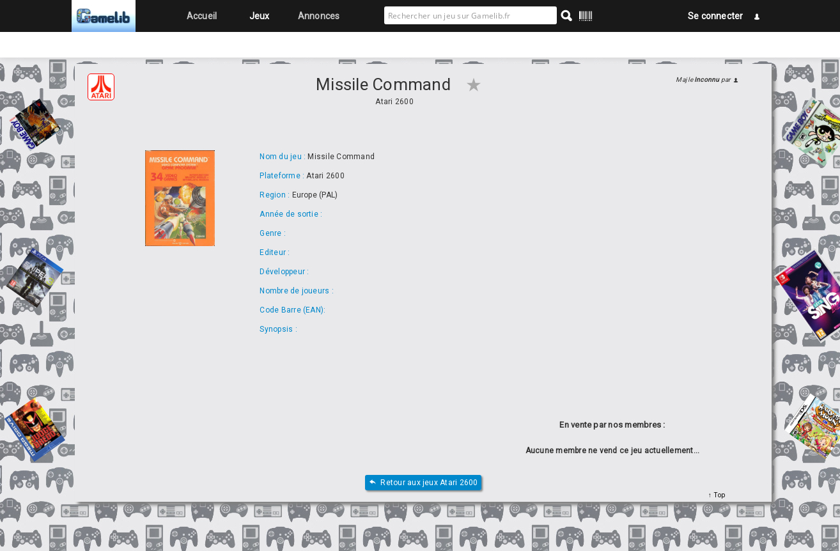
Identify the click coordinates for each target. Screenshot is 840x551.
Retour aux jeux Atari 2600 (423, 483)
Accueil (202, 16)
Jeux (259, 16)
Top (718, 495)
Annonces (319, 16)
